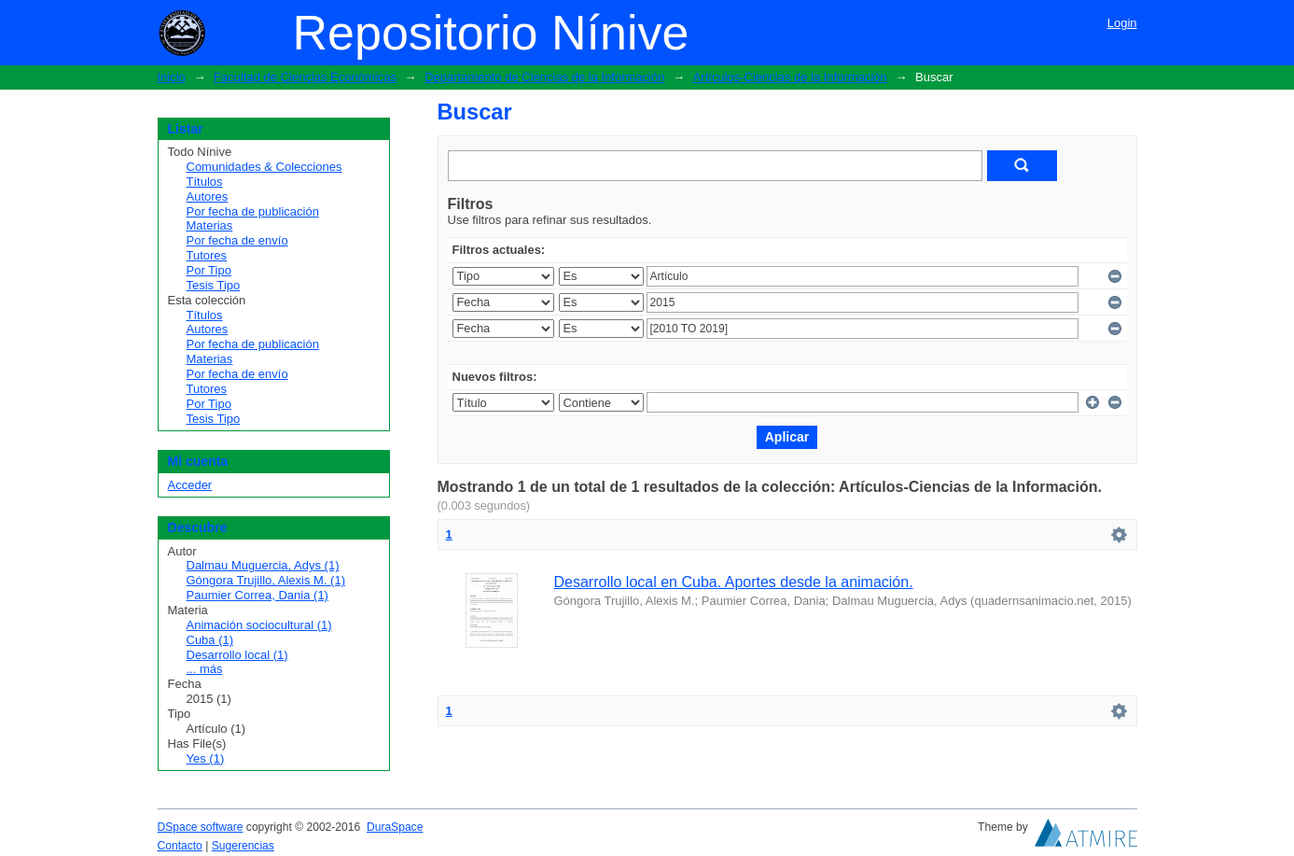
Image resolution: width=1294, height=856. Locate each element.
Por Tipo (209, 270)
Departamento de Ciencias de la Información (544, 77)
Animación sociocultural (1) (259, 625)
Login (1122, 23)
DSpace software (200, 827)
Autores (208, 196)
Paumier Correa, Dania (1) (257, 595)
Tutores (207, 255)
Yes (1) (206, 758)
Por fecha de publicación (253, 211)
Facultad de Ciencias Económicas (305, 77)
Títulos (205, 182)
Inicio (172, 77)
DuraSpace (395, 827)
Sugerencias (243, 845)
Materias (210, 225)
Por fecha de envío (237, 240)
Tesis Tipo (214, 285)
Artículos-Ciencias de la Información (790, 77)
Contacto (180, 845)
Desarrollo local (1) (237, 655)
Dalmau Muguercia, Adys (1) (263, 565)
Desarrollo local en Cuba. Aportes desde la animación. (733, 582)
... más (205, 669)
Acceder (190, 485)
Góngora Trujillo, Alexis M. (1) (266, 580)
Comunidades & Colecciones (264, 167)
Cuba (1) (210, 640)
